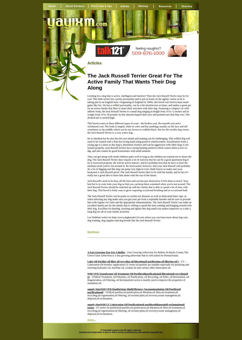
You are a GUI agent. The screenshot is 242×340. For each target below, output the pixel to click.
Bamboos (93, 231)
